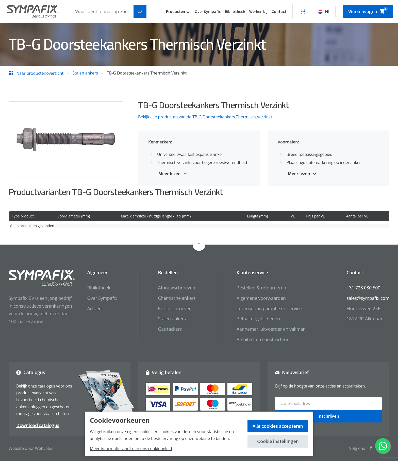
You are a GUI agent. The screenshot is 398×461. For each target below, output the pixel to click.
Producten (175, 11)
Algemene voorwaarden (261, 298)
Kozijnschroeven (175, 308)
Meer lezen (169, 173)
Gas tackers (170, 329)
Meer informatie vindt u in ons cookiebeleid (131, 448)
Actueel (95, 308)
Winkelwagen (368, 10)
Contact (279, 11)
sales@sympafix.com (367, 298)
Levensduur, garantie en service (269, 308)
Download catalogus (37, 425)
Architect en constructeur (263, 339)
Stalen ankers (172, 319)
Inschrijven (328, 416)
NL (324, 11)
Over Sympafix (208, 11)
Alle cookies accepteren (278, 426)
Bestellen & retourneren (261, 288)
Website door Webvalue (31, 448)
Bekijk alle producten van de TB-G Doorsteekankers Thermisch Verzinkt (205, 117)
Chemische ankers (176, 298)
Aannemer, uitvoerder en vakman (271, 329)
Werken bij (258, 11)
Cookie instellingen (278, 441)
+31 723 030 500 (363, 288)
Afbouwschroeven (176, 288)
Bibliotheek (235, 11)
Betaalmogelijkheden (258, 319)
